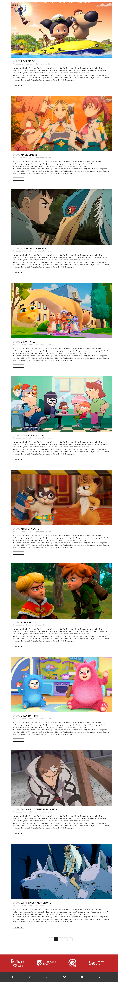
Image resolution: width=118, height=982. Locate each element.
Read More (18, 85)
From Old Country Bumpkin (39, 809)
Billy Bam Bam (30, 715)
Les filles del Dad (33, 435)
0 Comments (39, 64)
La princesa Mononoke (36, 902)
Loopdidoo (28, 61)
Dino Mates (28, 341)
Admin (30, 64)
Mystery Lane (30, 528)
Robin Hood (28, 622)
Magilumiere (29, 154)
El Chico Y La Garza (33, 248)
